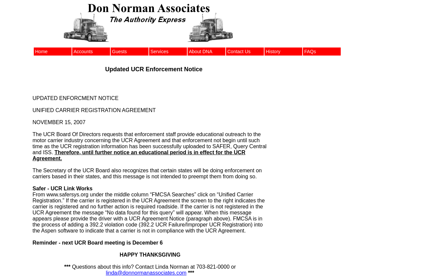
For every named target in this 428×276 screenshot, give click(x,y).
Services (159, 51)
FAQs (310, 51)
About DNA (200, 51)
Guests (119, 51)
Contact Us (238, 51)
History (273, 51)
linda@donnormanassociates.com (146, 273)
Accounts (83, 51)
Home (41, 51)
